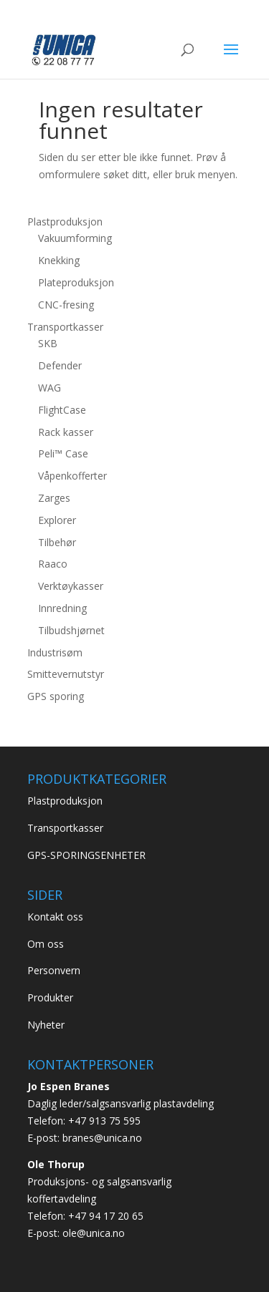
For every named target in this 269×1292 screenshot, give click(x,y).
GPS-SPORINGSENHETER (86, 855)
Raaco (52, 563)
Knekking (59, 260)
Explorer (57, 520)
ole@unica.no (93, 1233)
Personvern (53, 970)
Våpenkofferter (72, 475)
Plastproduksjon (65, 221)
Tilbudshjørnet (71, 630)
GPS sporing (55, 696)
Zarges (54, 498)
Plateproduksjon (76, 282)
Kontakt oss (55, 916)
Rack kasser (65, 432)
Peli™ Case (63, 453)
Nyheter (46, 1024)
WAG (49, 387)
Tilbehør (57, 542)
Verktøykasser (70, 586)
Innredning (62, 608)
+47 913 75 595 (104, 1120)
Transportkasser (65, 327)
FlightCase (62, 410)
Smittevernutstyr (65, 674)
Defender (60, 365)
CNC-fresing (66, 304)
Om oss (45, 944)
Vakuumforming (75, 238)
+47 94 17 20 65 (105, 1216)
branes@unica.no (102, 1138)
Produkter (50, 997)
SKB (47, 343)
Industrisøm (54, 652)
